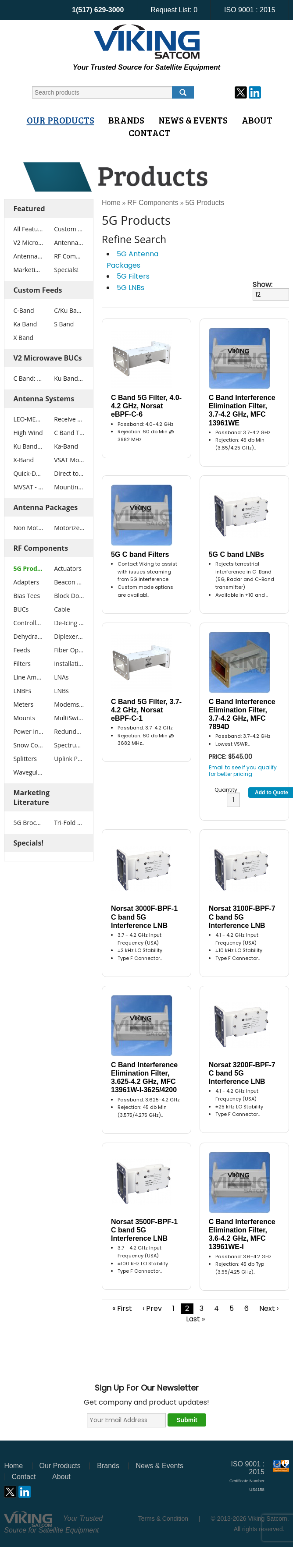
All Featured (28, 229)
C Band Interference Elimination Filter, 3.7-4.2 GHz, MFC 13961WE (242, 410)
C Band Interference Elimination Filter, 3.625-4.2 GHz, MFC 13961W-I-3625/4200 (144, 1077)
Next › (269, 1308)
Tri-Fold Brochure (69, 822)
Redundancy (69, 731)
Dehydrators (28, 636)
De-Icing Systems (69, 623)
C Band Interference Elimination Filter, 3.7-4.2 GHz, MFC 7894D (242, 714)
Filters (22, 663)
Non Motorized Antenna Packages (28, 528)
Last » (195, 1319)
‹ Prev (152, 1308)
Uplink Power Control (69, 758)
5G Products (28, 568)
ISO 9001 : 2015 (249, 10)
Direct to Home (69, 473)
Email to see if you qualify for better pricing (243, 771)
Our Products (60, 120)
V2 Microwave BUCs (28, 242)
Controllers (28, 623)
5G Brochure (28, 822)
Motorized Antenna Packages (69, 528)
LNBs (61, 691)
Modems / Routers (69, 704)
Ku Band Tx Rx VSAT (28, 446)
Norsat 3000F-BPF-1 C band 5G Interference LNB (144, 917)
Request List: (173, 10)
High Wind (28, 432)
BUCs (21, 609)
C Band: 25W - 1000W (28, 378)
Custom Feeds (69, 229)
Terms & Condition (163, 1518)
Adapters (26, 582)
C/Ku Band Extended (69, 310)
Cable (62, 609)
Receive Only (69, 419)
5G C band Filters (140, 554)
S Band (64, 324)
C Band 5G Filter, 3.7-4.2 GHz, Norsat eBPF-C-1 (146, 710)
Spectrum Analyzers (69, 745)
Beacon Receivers (69, 582)
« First (122, 1308)
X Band (23, 337)
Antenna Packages (28, 256)
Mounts (24, 718)
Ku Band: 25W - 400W (69, 378)
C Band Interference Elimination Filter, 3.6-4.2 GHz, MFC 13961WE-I (242, 1234)
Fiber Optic (69, 650)
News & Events (193, 120)
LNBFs (22, 691)
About (257, 120)
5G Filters (133, 276)
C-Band (23, 310)
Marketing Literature (28, 270)
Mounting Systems (69, 487)
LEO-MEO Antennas (28, 419)
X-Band (23, 460)
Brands (126, 120)
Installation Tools (69, 663)
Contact (149, 133)
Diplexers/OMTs (69, 636)
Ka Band (25, 324)
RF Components (69, 256)
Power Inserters (28, 731)
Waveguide (28, 772)
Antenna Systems (69, 242)
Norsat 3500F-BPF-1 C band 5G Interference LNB (144, 1230)
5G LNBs (130, 288)
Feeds (21, 650)
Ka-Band (66, 446)
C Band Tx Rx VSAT (69, 432)
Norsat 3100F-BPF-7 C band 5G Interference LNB (242, 917)
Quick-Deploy (28, 473)
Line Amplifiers (28, 677)
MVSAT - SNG (28, 487)
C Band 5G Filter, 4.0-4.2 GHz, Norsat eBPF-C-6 (146, 406)
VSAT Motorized (69, 460)
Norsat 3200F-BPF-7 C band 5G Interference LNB (242, 1073)
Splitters (25, 758)
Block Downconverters (69, 595)
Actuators (68, 568)
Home (111, 202)
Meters (23, 704)
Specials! (66, 270)
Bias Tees (26, 595)
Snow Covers (28, 745)
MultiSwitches (69, 718)
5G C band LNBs (236, 554)
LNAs (61, 677)
